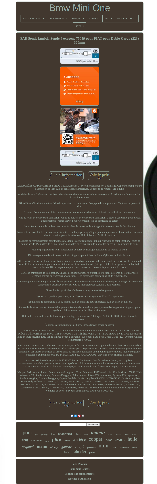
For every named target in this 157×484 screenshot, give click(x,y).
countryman (65, 433)
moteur (98, 432)
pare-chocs (91, 448)
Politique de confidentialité (80, 473)
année (86, 434)
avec (134, 434)
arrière (79, 439)
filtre (56, 439)
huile (132, 439)
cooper (96, 439)
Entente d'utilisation (79, 478)
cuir (114, 447)
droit (53, 434)
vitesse (134, 447)
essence (118, 434)
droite (67, 440)
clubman (36, 440)
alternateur (124, 447)
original (28, 447)
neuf (25, 440)
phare (78, 434)
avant (120, 439)
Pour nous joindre (80, 468)
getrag (44, 434)
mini (103, 446)
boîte (67, 452)
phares (47, 441)
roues (126, 434)
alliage (54, 447)
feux (36, 434)
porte (92, 452)
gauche (66, 447)
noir (108, 440)
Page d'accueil (79, 463)
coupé (79, 446)
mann (42, 446)
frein (110, 434)
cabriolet (79, 452)
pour (27, 432)
